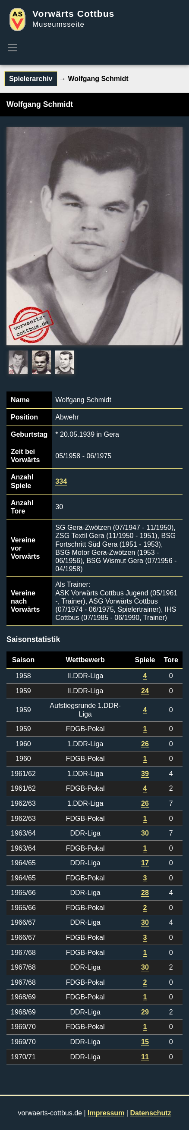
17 (145, 863)
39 (145, 773)
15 (145, 1041)
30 (145, 833)
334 (61, 481)
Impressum (106, 1113)
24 (145, 691)
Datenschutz (150, 1113)
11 (145, 1057)
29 (145, 1012)
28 (145, 892)
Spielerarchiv (31, 78)
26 (145, 744)
